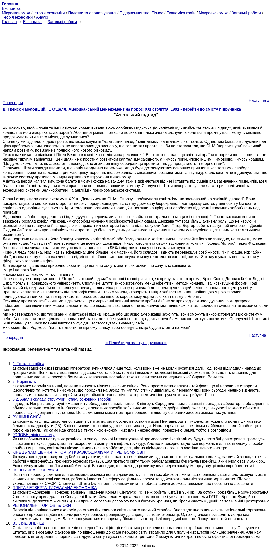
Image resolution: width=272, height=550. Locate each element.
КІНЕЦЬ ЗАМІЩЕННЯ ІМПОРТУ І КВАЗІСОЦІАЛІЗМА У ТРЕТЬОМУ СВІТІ (80, 452)
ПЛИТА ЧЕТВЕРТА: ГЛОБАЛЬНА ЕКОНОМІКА (55, 488)
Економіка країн (181, 13)
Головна (9, 22)
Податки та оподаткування (92, 13)
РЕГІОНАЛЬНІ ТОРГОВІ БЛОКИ (42, 505)
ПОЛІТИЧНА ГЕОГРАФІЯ (35, 470)
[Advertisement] (136, 58)
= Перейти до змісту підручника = (136, 343)
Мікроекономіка (16, 13)
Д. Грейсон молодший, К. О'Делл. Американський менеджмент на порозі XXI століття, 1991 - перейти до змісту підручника (122, 109)
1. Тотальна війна (28, 364)
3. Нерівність (24, 381)
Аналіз (42, 17)
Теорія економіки (17, 17)
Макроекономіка (214, 13)
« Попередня (13, 100)
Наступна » (259, 100)
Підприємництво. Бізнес (141, 13)
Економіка (11, 8)
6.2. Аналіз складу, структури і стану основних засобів (62, 399)
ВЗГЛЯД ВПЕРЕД (28, 523)
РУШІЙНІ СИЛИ (27, 417)
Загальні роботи (246, 13)
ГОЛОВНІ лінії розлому (34, 435)
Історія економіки (49, 13)
